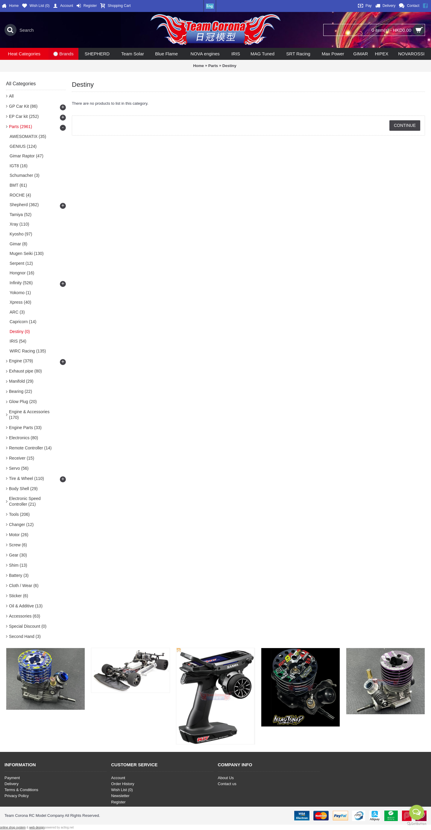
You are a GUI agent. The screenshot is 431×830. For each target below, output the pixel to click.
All (11, 96)
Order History (122, 784)
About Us (226, 778)
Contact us (227, 784)
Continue (405, 125)
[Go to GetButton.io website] (416, 824)
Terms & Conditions (21, 790)
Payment (12, 778)
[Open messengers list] (416, 812)
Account (118, 778)
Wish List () (122, 790)
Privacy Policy (16, 795)
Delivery (11, 784)
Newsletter (120, 795)
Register (118, 802)
